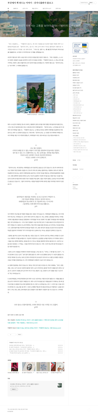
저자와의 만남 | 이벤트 (79, 120)
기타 (75, 135)
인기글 (78, 160)
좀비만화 (76, 80)
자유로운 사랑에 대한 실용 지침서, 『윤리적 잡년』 (20, 345)
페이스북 (74, 177)
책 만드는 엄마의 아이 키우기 (80, 149)
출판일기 (76, 72)
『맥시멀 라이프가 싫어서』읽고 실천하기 (18, 353)
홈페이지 (15, 8)
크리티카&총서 (77, 107)
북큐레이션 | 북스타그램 (79, 140)
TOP (89, 410)
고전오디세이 (76, 111)
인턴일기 (76, 85)
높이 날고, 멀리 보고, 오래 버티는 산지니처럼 (20, 386)
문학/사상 (58, 8)
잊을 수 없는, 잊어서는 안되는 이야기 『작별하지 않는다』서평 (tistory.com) (39, 328)
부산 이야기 (76, 123)
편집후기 (76, 75)
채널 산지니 (35, 8)
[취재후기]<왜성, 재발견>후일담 (80, 142)
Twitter (81, 169)
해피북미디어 (77, 115)
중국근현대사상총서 (78, 105)
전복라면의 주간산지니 (79, 145)
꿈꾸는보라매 (77, 109)
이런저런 (76, 77)
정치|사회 (76, 99)
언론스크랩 (77, 151)
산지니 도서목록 (76, 61)
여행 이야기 (76, 128)
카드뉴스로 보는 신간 (78, 138)
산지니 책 (25, 8)
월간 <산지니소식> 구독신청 (79, 63)
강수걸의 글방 (77, 88)
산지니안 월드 (77, 144)
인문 (75, 97)
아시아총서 (76, 103)
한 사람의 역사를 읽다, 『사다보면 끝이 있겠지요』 (20, 347)
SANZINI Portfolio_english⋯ (79, 58)
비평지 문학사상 (77, 113)
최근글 (74, 160)
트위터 (81, 177)
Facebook (75, 169)
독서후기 (12, 342)
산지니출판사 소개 (76, 65)
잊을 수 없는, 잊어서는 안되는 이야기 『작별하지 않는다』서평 (23, 349)
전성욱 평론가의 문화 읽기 (79, 147)
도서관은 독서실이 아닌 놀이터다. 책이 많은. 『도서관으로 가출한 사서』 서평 (27, 351)
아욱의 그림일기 (78, 83)
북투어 (75, 130)
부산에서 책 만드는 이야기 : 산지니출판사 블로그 (30, 3)
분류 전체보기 (78, 70)
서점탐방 (76, 125)
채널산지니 (76, 118)
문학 (75, 95)
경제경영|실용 (77, 101)
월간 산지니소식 (47, 8)
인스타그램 (77, 177)
